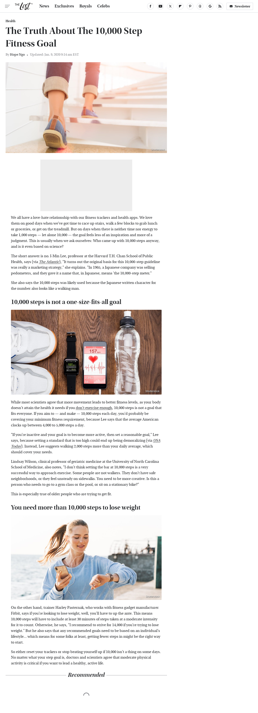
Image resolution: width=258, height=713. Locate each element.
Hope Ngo (17, 54)
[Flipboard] (180, 6)
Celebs (103, 6)
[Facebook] (150, 6)
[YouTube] (160, 6)
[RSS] (220, 6)
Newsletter (239, 6)
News (44, 6)
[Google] (210, 6)
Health (11, 21)
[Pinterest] (190, 6)
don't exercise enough (94, 408)
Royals (85, 6)
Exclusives (64, 6)
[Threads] (200, 6)
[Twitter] (170, 6)
